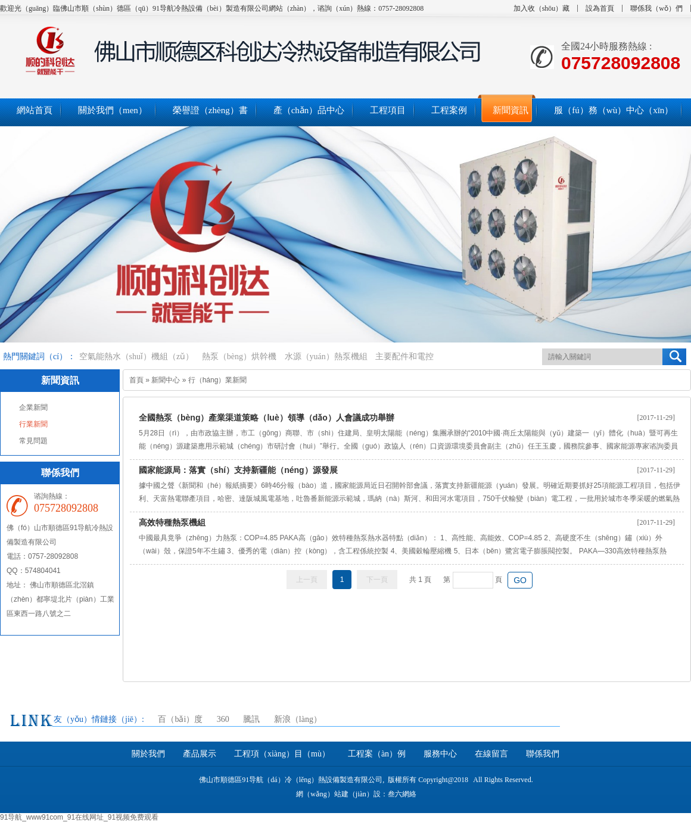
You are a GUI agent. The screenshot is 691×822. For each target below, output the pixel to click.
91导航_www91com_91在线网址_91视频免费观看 (79, 817)
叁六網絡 (402, 794)
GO (520, 580)
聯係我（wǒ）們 (656, 8)
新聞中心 (165, 380)
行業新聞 (33, 424)
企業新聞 (33, 407)
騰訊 (251, 719)
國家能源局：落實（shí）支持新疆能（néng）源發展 (238, 470)
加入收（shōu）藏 (541, 8)
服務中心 (440, 753)
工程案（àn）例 (377, 753)
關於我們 (148, 753)
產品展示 (199, 753)
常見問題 (33, 441)
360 (223, 719)
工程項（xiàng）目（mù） (282, 753)
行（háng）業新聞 (217, 380)
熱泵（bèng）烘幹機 (239, 356)
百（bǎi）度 (180, 719)
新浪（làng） (298, 719)
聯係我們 (542, 753)
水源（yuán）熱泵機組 (326, 356)
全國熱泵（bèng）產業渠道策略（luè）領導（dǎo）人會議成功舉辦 (266, 417)
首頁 (136, 380)
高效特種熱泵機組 (172, 522)
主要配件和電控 (404, 356)
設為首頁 (600, 8)
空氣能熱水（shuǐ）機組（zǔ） (136, 356)
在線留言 (491, 753)
